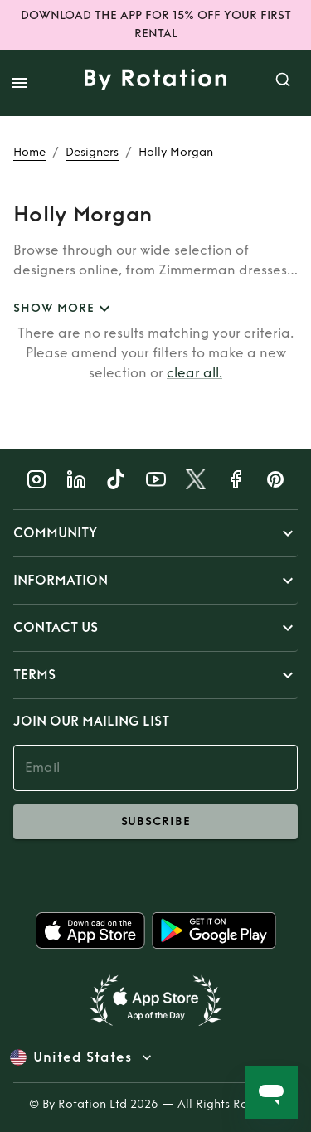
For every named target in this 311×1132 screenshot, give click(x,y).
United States (82, 1057)
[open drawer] (19, 83)
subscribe (155, 821)
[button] (155, 533)
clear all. (194, 373)
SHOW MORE (64, 309)
